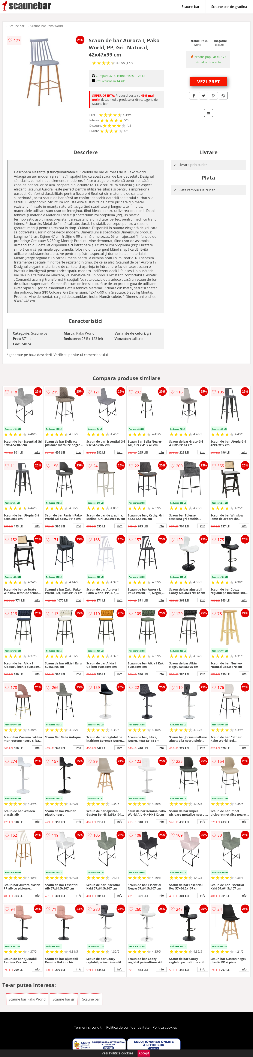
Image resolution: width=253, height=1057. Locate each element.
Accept (144, 1053)
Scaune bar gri (63, 999)
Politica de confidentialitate (128, 1027)
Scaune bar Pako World (46, 26)
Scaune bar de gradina (229, 6)
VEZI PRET (208, 81)
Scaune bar (190, 6)
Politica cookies (165, 1027)
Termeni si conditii (88, 1027)
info (37, 452)
